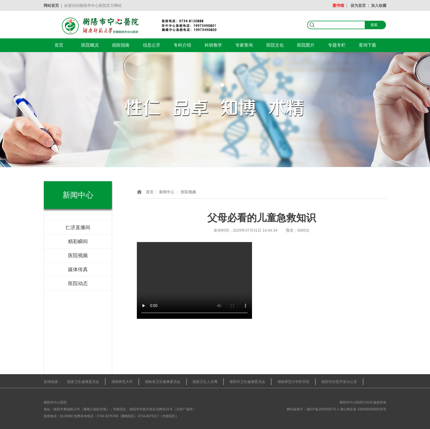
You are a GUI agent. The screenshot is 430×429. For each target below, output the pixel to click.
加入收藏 (378, 5)
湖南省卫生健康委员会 (162, 382)
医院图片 (306, 45)
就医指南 (120, 45)
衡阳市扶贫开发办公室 (339, 382)
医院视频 (188, 192)
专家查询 (244, 45)
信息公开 (151, 45)
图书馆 (338, 5)
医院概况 (90, 45)
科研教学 (213, 45)
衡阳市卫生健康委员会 (247, 382)
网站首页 (51, 5)
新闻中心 (166, 192)
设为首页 (358, 5)
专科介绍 (182, 45)
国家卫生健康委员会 (83, 382)
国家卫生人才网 (205, 382)
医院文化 (275, 45)
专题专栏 (337, 45)
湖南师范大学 (122, 382)
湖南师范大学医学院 (293, 382)
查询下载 (367, 45)
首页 (59, 45)
